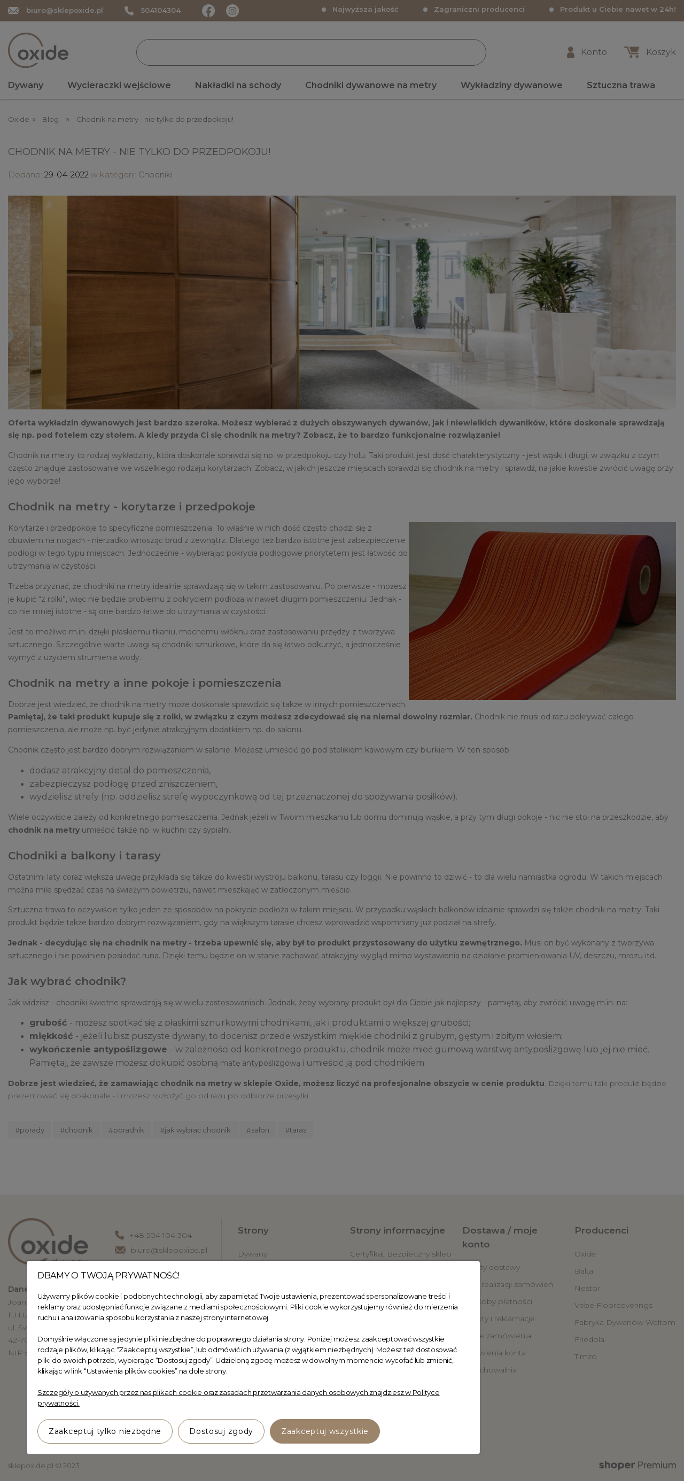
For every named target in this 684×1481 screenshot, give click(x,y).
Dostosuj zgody (221, 1431)
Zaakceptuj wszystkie (325, 1431)
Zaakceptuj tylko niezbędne (105, 1431)
